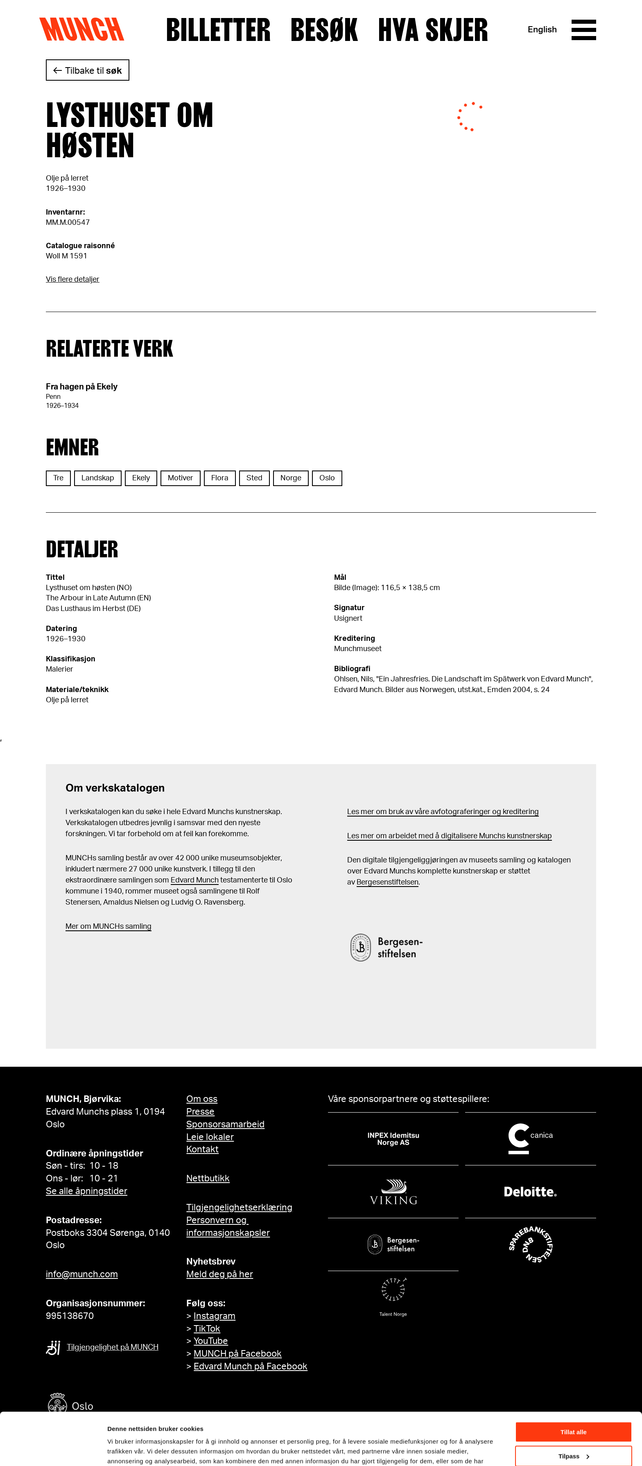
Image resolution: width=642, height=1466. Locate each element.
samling (137, 926)
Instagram (214, 1316)
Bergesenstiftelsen (387, 882)
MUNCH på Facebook (238, 1353)
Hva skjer (433, 29)
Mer (72, 926)
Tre (58, 478)
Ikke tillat (574, 1436)
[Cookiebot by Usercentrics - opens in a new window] (53, 1450)
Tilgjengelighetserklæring (239, 1207)
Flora (219, 478)
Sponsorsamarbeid (225, 1124)
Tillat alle (574, 1388)
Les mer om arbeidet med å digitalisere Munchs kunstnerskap (449, 836)
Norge (290, 478)
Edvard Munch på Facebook (250, 1366)
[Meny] (584, 30)
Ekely (141, 478)
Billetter (218, 29)
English (542, 29)
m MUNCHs (104, 926)
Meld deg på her (219, 1274)
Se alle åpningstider (86, 1191)
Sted (254, 478)
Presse (200, 1111)
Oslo (327, 478)
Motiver (180, 478)
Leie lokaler (210, 1137)
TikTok (207, 1328)
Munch (86, 29)
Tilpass (573, 1412)
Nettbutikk (208, 1178)
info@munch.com (82, 1274)
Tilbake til (93, 70)
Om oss (201, 1099)
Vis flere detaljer (72, 279)
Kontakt (202, 1149)
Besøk (324, 29)
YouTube (211, 1341)
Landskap (97, 478)
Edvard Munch (195, 880)
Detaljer (118, 1449)
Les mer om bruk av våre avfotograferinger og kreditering (443, 812)
